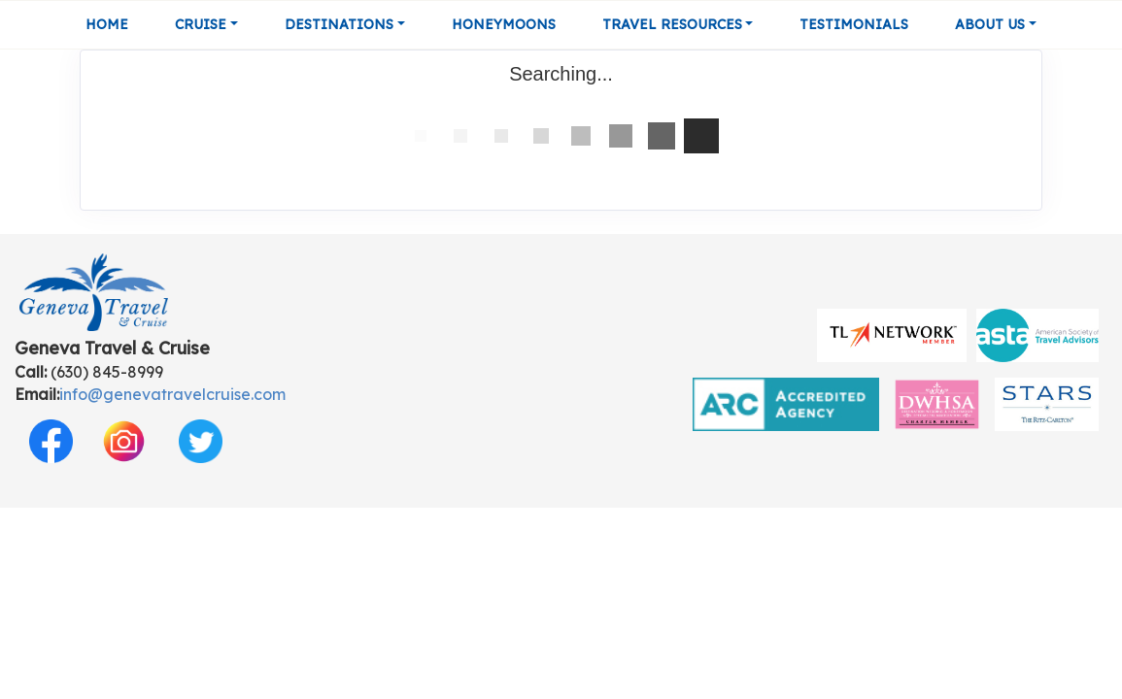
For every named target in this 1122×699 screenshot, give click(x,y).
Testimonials (853, 24)
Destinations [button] (339, 24)
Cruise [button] (200, 24)
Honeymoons (504, 24)
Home (106, 24)
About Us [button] (990, 24)
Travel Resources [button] (672, 24)
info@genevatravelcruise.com (172, 394)
